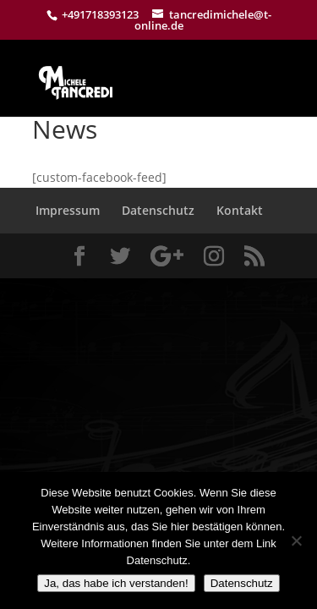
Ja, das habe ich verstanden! (116, 583)
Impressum (68, 210)
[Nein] (295, 540)
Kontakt (239, 210)
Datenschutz (158, 210)
